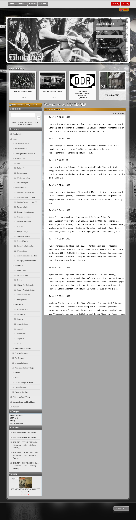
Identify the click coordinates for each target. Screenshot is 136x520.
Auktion (16, 407)
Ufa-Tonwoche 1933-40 (26, 197)
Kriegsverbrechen (21, 392)
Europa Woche (22, 207)
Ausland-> (19, 305)
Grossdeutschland (23, 295)
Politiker (20, 280)
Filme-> (16, 139)
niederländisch (22, 324)
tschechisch (21, 334)
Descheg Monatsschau (25, 212)
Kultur (17, 373)
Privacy (12, 421)
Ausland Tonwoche (24, 217)
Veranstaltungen (23, 275)
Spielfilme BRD (21, 149)
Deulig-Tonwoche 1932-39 (27, 202)
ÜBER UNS (14, 418)
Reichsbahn (19, 358)
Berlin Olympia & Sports (24, 382)
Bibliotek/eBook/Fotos (21, 397)
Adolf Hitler (21, 270)
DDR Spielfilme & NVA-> (25, 154)
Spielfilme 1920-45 (22, 144)
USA (19, 344)
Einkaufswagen (18, 105)
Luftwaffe (20, 168)
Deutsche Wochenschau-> (26, 193)
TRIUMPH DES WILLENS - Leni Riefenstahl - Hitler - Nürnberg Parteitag (26, 445)
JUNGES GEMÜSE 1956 (23, 91)
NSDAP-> (19, 266)
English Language (21, 353)
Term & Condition (16, 423)
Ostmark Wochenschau (25, 246)
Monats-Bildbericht (24, 236)
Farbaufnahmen (21, 387)
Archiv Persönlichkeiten (26, 290)
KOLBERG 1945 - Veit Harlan (24, 433)
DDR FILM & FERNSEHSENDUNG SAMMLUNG (82, 93)
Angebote (14, 478)
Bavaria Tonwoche (24, 222)
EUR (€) (115, 4)
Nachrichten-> (20, 188)
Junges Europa (22, 231)
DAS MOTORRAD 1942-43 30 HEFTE (25, 489)
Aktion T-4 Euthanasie (25, 285)
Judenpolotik (22, 300)
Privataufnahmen (21, 363)
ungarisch (20, 339)
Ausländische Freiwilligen (24, 368)
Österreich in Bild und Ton (27, 256)
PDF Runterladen (118, 114)
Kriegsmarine (22, 173)
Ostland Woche (22, 241)
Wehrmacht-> (20, 158)
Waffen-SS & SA (23, 178)
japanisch (20, 319)
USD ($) (125, 4)
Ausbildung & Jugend (23, 348)
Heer (19, 163)
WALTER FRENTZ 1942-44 (52, 91)
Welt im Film (22, 251)
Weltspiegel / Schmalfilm (26, 261)
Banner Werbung (16, 416)
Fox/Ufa (20, 227)
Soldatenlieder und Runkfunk (24, 402)
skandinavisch (22, 309)
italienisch (21, 314)
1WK (17, 378)
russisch (20, 329)
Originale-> (17, 134)
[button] (12, 4)
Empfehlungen (16, 68)
